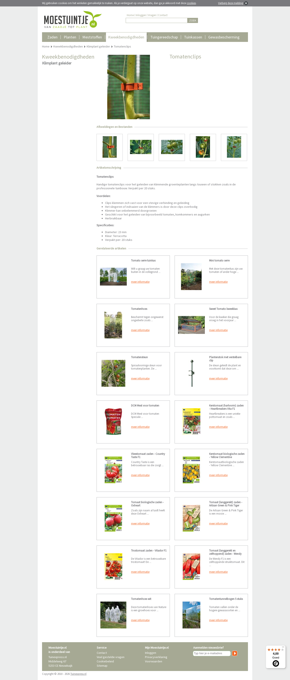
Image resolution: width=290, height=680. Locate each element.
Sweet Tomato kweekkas (223, 309)
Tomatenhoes (139, 309)
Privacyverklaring (156, 657)
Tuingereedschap (164, 37)
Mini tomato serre (219, 260)
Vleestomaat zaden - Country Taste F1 (148, 455)
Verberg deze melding (230, 3)
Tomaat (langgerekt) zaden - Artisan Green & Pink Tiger (225, 503)
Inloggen (141, 15)
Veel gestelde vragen (110, 657)
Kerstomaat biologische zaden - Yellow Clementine (227, 455)
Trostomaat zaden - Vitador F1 (148, 550)
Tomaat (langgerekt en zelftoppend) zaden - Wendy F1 (225, 554)
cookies (191, 3)
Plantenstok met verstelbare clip (225, 358)
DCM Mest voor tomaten (145, 405)
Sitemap (102, 666)
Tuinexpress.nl (78, 674)
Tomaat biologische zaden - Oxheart (147, 503)
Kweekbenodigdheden (126, 37)
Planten (70, 37)
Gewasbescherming (224, 37)
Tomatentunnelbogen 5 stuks (226, 599)
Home (130, 15)
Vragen (152, 15)
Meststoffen (92, 37)
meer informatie (140, 282)
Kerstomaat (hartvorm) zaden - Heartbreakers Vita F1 (226, 407)
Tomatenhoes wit (141, 599)
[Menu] (283, 648)
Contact (163, 15)
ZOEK (192, 20)
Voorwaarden (153, 661)
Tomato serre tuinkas (143, 260)
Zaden (52, 37)
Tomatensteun (139, 357)
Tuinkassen (193, 37)
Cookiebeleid (105, 661)
